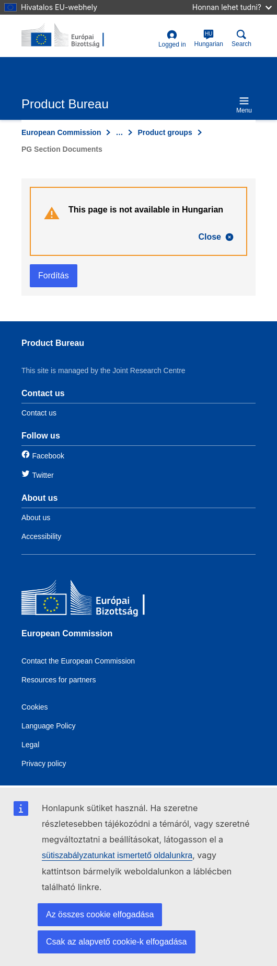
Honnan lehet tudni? (232, 7)
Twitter (42, 475)
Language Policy (48, 726)
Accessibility (41, 536)
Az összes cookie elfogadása (100, 914)
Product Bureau (52, 343)
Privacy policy (43, 763)
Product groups (164, 132)
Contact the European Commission (78, 661)
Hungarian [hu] (208, 38)
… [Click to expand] (119, 132)
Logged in (172, 39)
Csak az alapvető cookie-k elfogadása (116, 941)
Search (241, 38)
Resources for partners (58, 680)
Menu (244, 105)
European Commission (61, 132)
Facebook (48, 456)
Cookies (34, 707)
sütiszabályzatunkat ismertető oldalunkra (117, 855)
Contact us (38, 413)
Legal (30, 744)
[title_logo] (72, 35)
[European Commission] (97, 600)
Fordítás (53, 275)
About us (35, 517)
